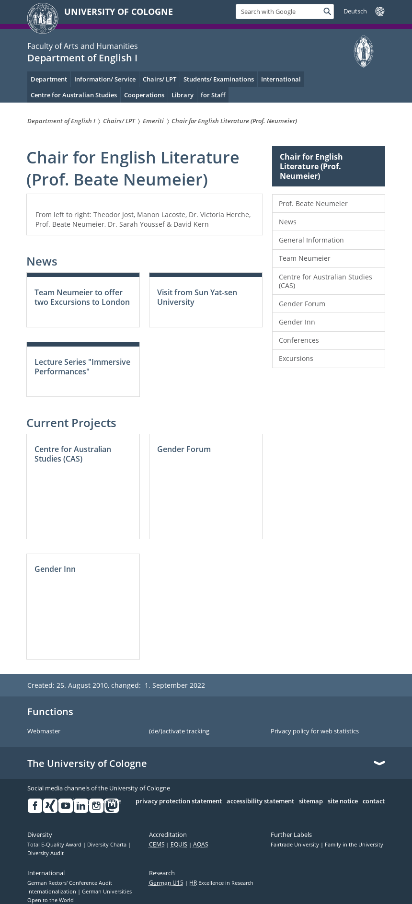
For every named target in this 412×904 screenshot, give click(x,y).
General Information (311, 239)
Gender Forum (302, 303)
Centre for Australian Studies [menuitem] (74, 95)
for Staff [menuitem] (213, 95)
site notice (343, 801)
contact (374, 801)
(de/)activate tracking (179, 731)
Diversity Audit (45, 853)
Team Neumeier (305, 258)
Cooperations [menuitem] (144, 95)
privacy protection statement (179, 801)
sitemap (311, 801)
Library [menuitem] (183, 95)
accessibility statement (260, 801)
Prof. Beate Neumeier (313, 203)
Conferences (299, 340)
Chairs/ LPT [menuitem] (159, 79)
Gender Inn (297, 321)
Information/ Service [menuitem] (105, 79)
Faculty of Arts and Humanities (82, 46)
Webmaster (43, 731)
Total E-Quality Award (55, 844)
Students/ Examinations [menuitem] (218, 79)
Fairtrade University (295, 844)
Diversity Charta (107, 844)
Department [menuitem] (49, 79)
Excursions (296, 358)
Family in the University (354, 844)
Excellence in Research (221, 883)
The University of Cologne (87, 763)
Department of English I (82, 57)
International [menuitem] (281, 79)
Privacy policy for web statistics (315, 731)
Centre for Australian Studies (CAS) (325, 281)
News (288, 221)
